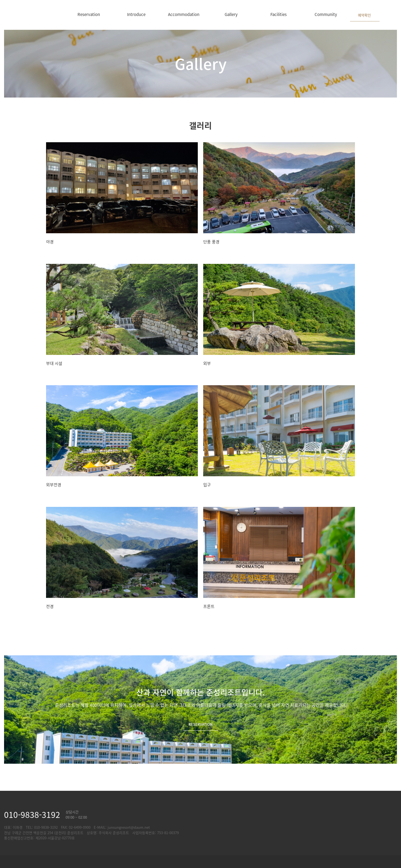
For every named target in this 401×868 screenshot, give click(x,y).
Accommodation (183, 14)
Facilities (278, 14)
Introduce (136, 14)
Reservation (88, 14)
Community (326, 14)
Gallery (231, 14)
